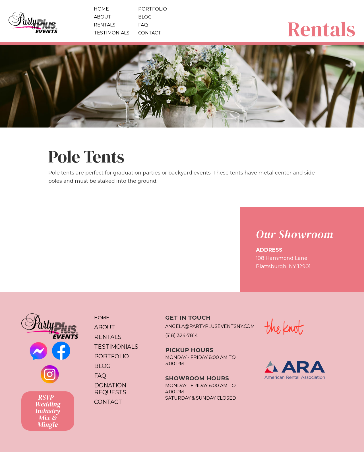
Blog (145, 17)
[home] (45, 21)
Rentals (104, 25)
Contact (149, 33)
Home (101, 9)
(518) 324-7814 (181, 335)
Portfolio (152, 9)
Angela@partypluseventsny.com (206, 326)
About (102, 17)
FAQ (143, 25)
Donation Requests (110, 389)
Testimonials (111, 33)
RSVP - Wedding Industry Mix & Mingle (48, 411)
